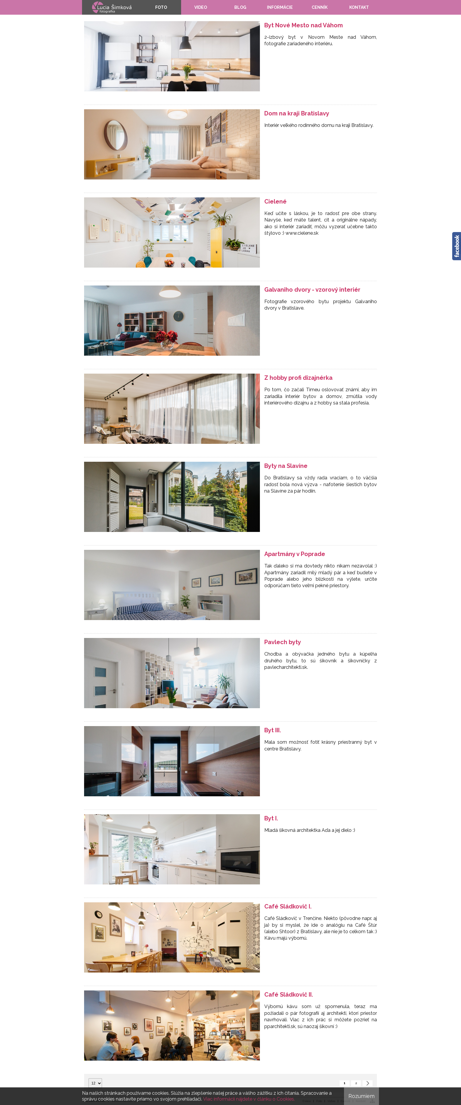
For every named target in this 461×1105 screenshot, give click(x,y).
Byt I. (271, 818)
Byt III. (272, 730)
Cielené (275, 201)
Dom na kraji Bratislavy (296, 113)
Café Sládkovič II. (288, 994)
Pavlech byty (282, 642)
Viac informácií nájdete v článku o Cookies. (249, 1099)
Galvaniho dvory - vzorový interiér (312, 289)
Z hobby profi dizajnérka (298, 377)
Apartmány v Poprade (294, 553)
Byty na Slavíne (286, 465)
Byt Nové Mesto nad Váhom (303, 25)
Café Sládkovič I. (288, 906)
